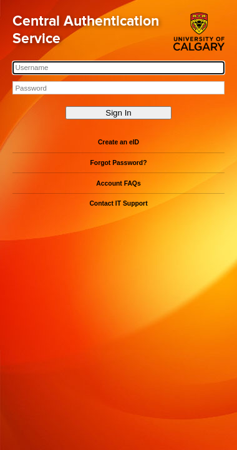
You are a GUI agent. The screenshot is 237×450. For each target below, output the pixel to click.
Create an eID (118, 142)
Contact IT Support (118, 203)
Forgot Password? (118, 162)
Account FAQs (118, 183)
